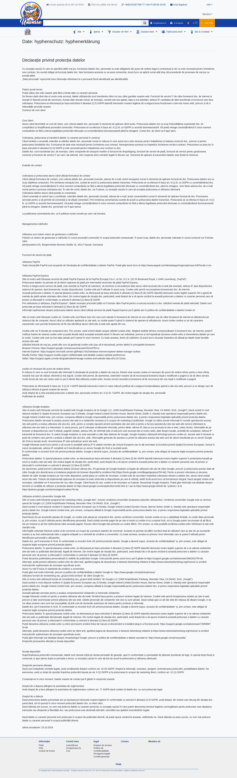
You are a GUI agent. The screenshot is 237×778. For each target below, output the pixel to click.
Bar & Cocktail (202, 31)
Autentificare (72, 745)
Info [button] (209, 4)
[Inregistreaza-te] (158, 23)
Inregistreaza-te (73, 748)
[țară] (188, 23)
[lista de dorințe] (195, 23)
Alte (79, 31)
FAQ (41, 748)
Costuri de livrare (47, 751)
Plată (41, 745)
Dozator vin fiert (120, 31)
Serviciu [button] (206, 14)
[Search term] (92, 23)
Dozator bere (148, 31)
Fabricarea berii (174, 31)
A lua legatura (178, 4)
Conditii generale (102, 756)
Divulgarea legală (102, 753)
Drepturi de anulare (103, 745)
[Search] (145, 23)
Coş (68, 751)
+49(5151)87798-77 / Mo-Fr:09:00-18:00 (144, 4)
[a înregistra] (176, 23)
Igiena (97, 31)
